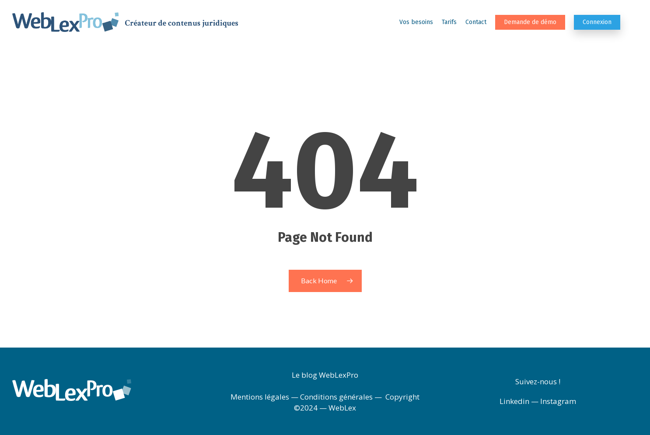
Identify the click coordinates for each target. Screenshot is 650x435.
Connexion (597, 22)
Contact (475, 22)
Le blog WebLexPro (325, 375)
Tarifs (449, 22)
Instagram (558, 401)
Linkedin (514, 401)
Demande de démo (530, 22)
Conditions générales (336, 397)
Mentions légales (260, 397)
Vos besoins (416, 22)
